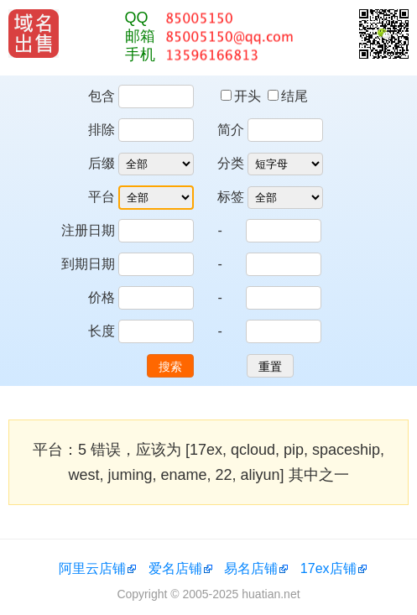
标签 (230, 197)
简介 (230, 129)
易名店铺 (251, 568)
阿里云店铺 (92, 568)
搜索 (170, 366)
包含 (101, 96)
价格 (101, 297)
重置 (270, 366)
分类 (230, 163)
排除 (101, 129)
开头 (242, 96)
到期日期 (88, 264)
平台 (101, 197)
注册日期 (88, 230)
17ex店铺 (328, 568)
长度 (101, 331)
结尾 (288, 96)
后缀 (101, 163)
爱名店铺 (175, 568)
